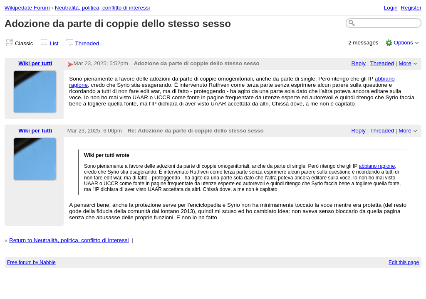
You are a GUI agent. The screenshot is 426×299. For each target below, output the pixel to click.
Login (391, 8)
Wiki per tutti (35, 63)
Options (403, 42)
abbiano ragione (377, 166)
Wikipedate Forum (27, 8)
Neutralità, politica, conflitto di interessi (102, 8)
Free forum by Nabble (31, 262)
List (54, 43)
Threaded (87, 43)
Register (411, 8)
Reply (359, 63)
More (405, 63)
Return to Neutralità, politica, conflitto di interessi (69, 240)
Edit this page (404, 262)
